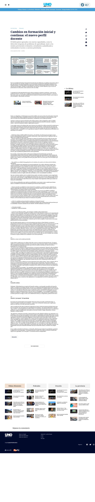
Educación (21, 28)
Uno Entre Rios (14, 28)
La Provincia (30, 9)
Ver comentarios (34, 346)
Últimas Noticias (22, 9)
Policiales (37, 9)
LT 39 (72, 9)
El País (47, 9)
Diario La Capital (22, 431)
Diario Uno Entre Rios (23, 432)
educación (21, 87)
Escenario (58, 9)
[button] (6, 4)
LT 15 (75, 9)
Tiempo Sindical (66, 9)
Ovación (43, 9)
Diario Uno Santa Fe (23, 434)
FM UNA (42, 435)
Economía (52, 9)
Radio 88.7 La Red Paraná (46, 431)
